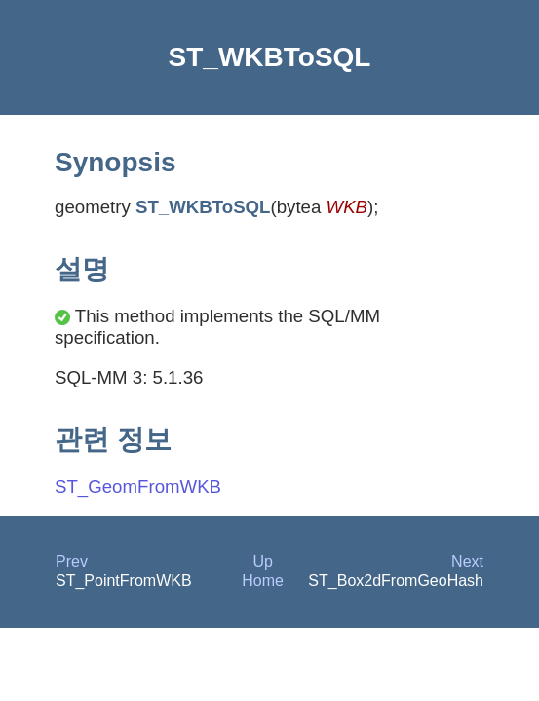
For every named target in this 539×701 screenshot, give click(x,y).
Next (467, 561)
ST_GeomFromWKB (138, 486)
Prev (72, 561)
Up (262, 561)
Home (263, 580)
